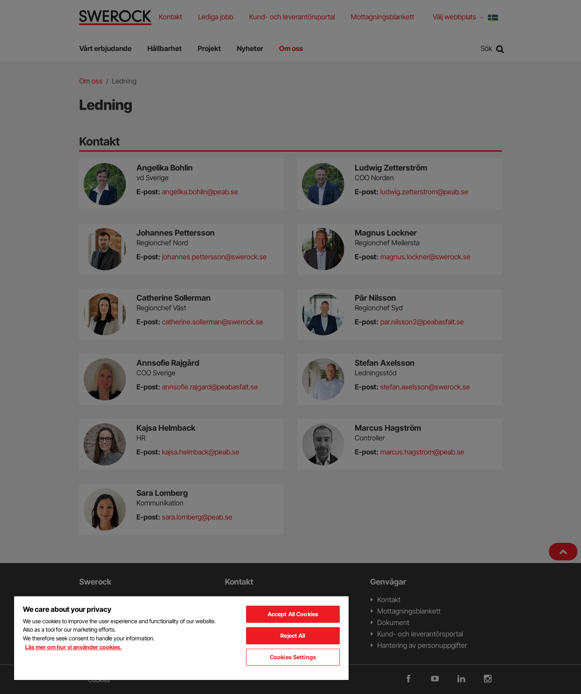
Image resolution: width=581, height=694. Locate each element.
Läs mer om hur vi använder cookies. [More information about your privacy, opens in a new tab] (73, 646)
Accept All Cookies (293, 614)
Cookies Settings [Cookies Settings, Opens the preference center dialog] (293, 657)
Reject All (292, 635)
